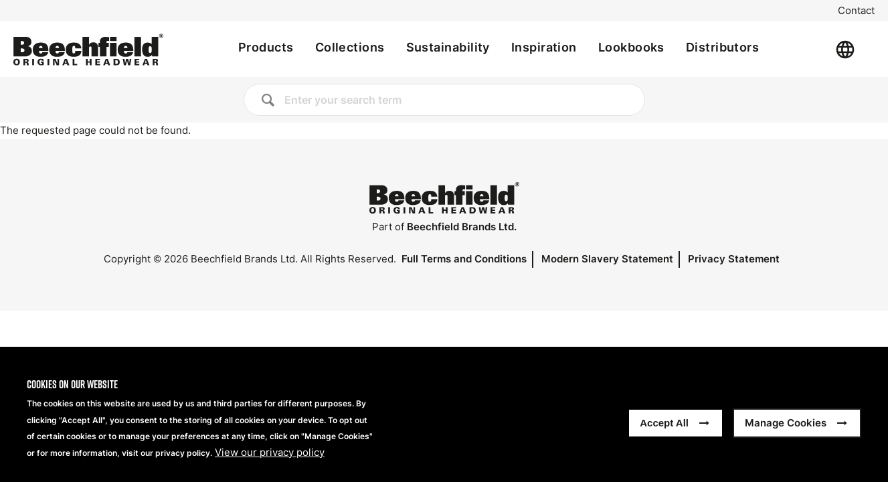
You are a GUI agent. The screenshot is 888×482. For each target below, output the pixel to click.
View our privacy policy (270, 462)
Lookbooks (631, 47)
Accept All (664, 432)
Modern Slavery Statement (607, 258)
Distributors (722, 47)
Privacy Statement (734, 258)
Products (266, 47)
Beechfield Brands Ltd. (462, 226)
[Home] (88, 49)
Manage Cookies (785, 432)
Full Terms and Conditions (464, 258)
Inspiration (544, 47)
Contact (856, 11)
